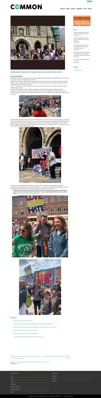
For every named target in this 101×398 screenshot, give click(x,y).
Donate (68, 9)
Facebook (54, 378)
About (85, 9)
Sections (73, 9)
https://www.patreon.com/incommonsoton (27, 193)
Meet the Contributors (15, 389)
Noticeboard (13, 384)
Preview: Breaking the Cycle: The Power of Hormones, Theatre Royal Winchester (81, 39)
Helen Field (15, 362)
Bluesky (54, 381)
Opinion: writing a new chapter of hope (22, 320)
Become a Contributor (15, 386)
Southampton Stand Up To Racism (42, 362)
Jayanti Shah (13, 86)
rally (26, 362)
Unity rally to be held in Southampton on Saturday (25, 333)
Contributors (79, 9)
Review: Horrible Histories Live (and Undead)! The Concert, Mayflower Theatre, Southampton (81, 46)
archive (18, 363)
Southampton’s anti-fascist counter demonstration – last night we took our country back (34, 327)
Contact (90, 9)
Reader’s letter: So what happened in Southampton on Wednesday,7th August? (33, 324)
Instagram (54, 376)
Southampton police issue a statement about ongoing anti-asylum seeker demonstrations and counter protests (82, 54)
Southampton (30, 362)
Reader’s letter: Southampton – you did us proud (25, 330)
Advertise (62, 9)
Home (12, 376)
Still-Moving (70, 396)
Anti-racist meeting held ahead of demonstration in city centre (28, 336)
